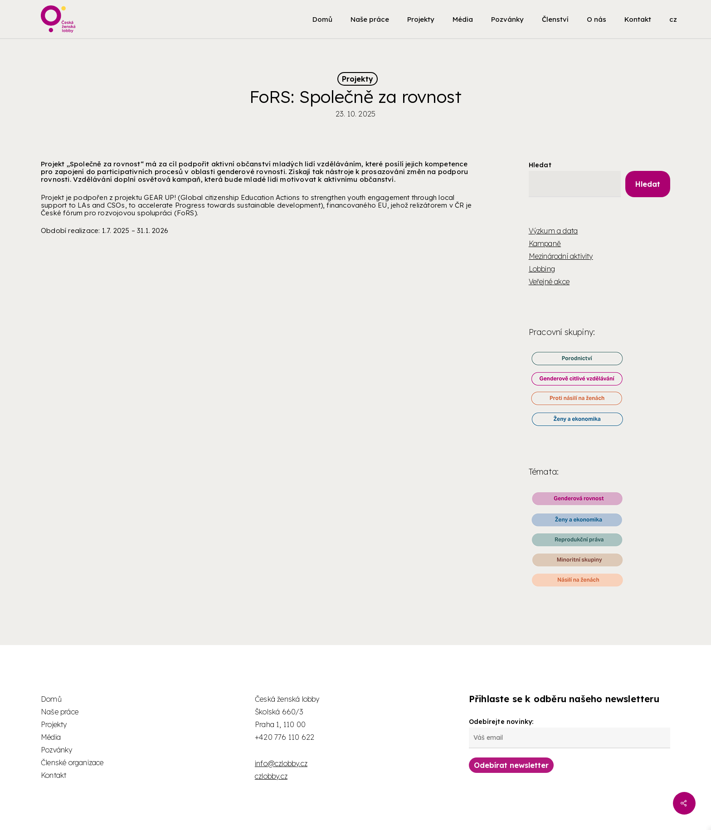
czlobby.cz (271, 776)
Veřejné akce (549, 281)
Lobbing (542, 268)
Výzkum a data (553, 230)
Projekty (357, 78)
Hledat (540, 165)
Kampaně (545, 243)
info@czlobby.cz (281, 763)
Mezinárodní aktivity (561, 256)
